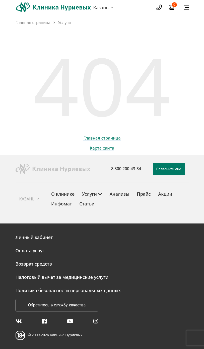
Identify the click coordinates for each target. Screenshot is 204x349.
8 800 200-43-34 (126, 168)
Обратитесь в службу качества (57, 305)
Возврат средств (34, 264)
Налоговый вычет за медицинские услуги (62, 277)
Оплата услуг (30, 251)
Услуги (64, 22)
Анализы (119, 194)
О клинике (63, 194)
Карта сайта (102, 148)
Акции (165, 194)
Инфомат (61, 204)
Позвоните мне (168, 169)
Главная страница (33, 22)
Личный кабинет (34, 237)
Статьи (86, 204)
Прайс (144, 194)
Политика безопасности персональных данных (68, 290)
